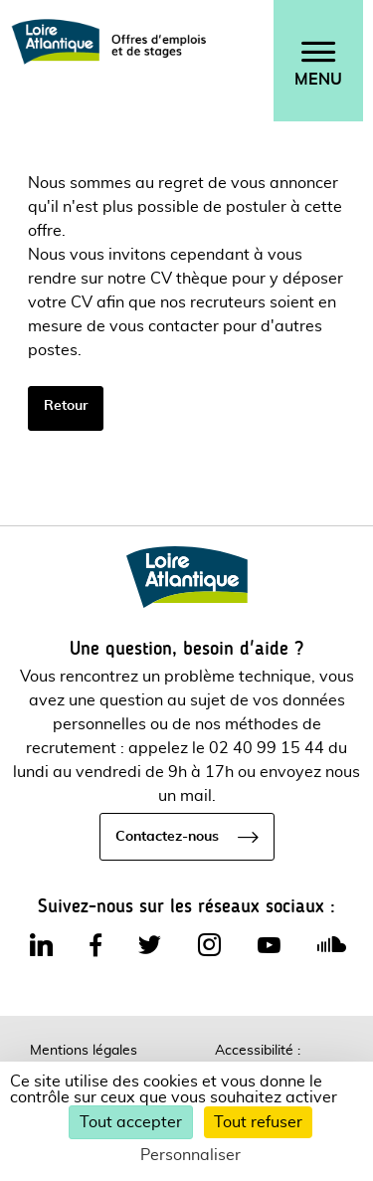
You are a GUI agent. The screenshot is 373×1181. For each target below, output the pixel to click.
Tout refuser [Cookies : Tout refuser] (258, 1122)
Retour (66, 406)
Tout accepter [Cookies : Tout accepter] (131, 1122)
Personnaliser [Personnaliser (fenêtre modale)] (190, 1155)
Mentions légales (83, 1051)
